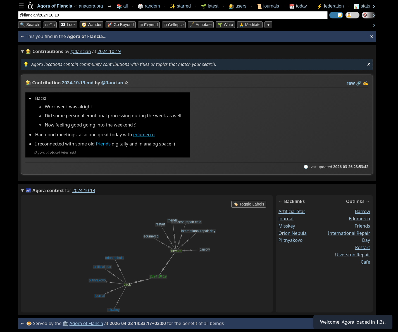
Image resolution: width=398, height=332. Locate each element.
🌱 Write (225, 24)
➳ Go (50, 25)
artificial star (291, 211)
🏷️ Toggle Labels (248, 204)
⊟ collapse (174, 25)
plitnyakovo (290, 240)
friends (103, 144)
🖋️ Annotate (201, 24)
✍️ (365, 83)
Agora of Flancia (86, 323)
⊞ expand (149, 25)
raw (351, 83)
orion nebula (292, 233)
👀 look (68, 24)
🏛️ (65, 323)
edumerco (143, 135)
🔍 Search (29, 24)
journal (286, 218)
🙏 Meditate (250, 24)
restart (362, 247)
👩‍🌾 (28, 83)
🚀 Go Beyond (121, 24)
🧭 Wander (92, 24)
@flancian (80, 51)
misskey (286, 226)
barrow (362, 211)
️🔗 (359, 83)
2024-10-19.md (78, 83)
